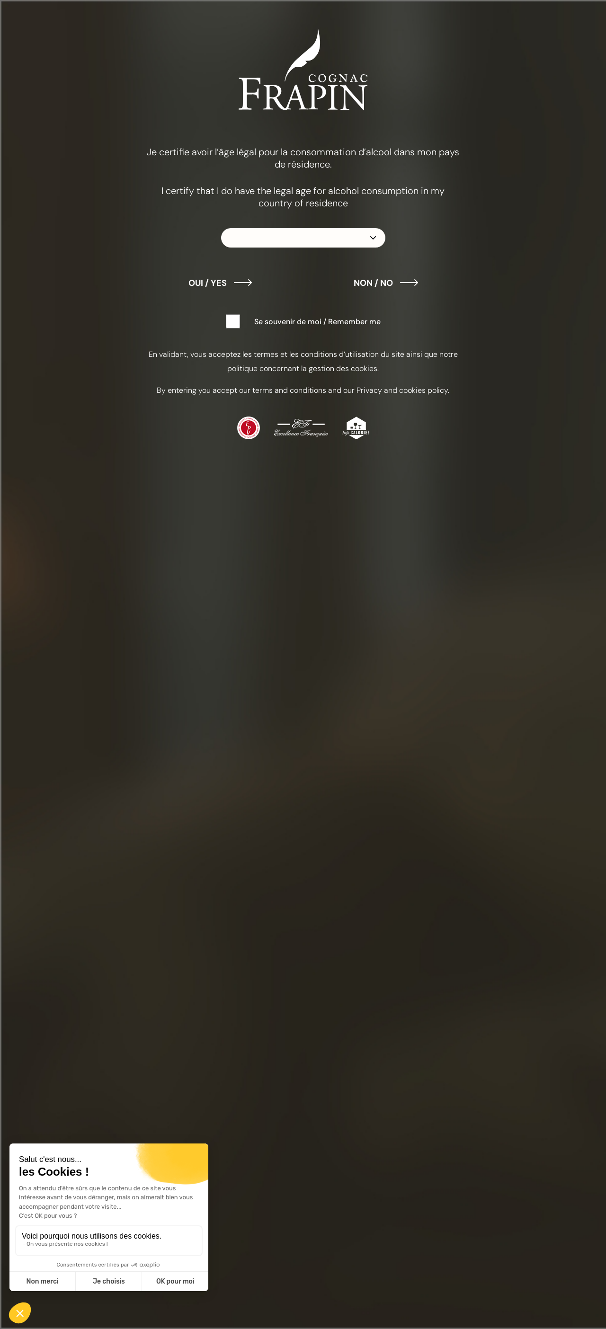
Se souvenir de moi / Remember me (317, 322)
